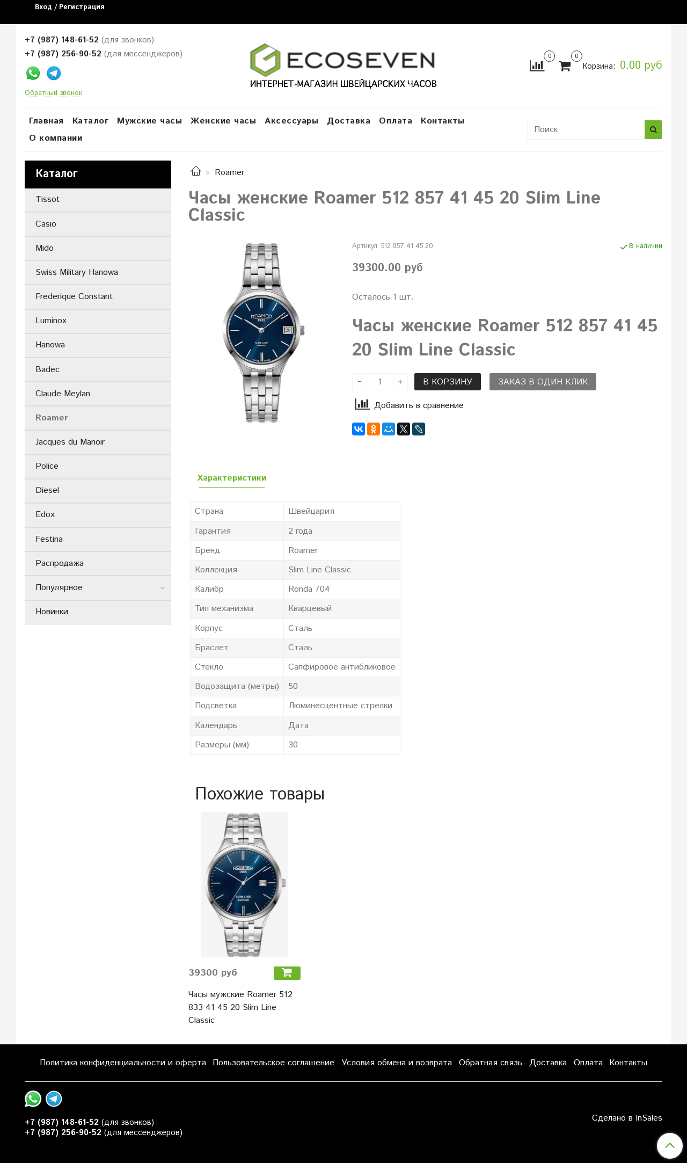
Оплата (395, 121)
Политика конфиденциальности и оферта (123, 1063)
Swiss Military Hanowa (76, 272)
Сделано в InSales (627, 1118)
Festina (49, 539)
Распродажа (59, 563)
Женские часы (223, 121)
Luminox (51, 321)
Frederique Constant (74, 296)
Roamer (229, 172)
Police (47, 466)
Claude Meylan (62, 394)
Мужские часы (149, 121)
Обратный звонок (53, 93)
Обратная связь (490, 1063)
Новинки (51, 612)
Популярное (59, 588)
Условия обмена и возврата (396, 1063)
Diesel (47, 490)
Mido (44, 248)
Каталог (90, 121)
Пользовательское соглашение (273, 1063)
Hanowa (50, 345)
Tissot (47, 199)
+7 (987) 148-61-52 (62, 40)
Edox (45, 514)
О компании (55, 138)
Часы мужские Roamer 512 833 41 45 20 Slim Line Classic (240, 1007)
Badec (47, 370)
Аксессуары (291, 121)
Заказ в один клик (543, 382)
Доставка (348, 121)
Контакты (442, 121)
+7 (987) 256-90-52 (63, 54)
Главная (46, 121)
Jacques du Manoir (70, 442)
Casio (45, 224)
